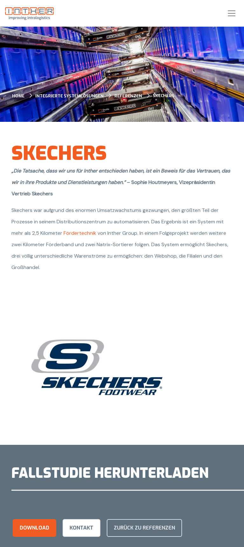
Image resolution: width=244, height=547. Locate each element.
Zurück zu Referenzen (144, 527)
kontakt (81, 527)
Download (34, 527)
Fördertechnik (81, 233)
